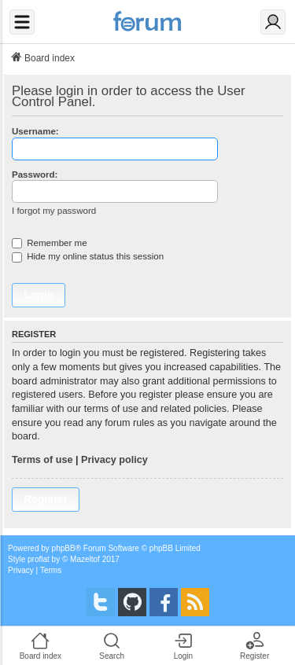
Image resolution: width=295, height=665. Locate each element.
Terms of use (42, 459)
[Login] (273, 22)
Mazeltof (85, 559)
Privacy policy (114, 459)
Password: (34, 174)
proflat (39, 559)
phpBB (64, 548)
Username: (35, 131)
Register (46, 499)
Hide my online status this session (88, 256)
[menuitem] (21, 570)
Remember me (49, 243)
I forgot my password (54, 210)
